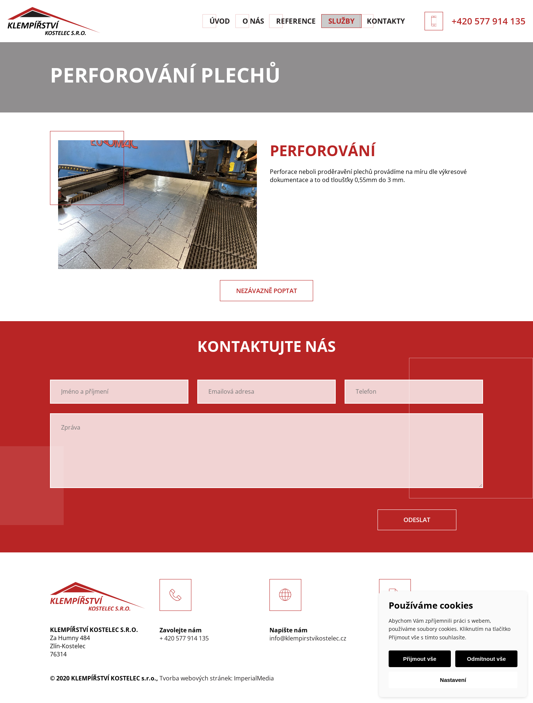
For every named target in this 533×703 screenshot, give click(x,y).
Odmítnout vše (485, 659)
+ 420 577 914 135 (184, 640)
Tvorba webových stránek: (196, 680)
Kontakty (388, 21)
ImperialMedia (254, 680)
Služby (336, 21)
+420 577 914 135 (489, 21)
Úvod (190, 21)
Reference (283, 21)
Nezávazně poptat (266, 291)
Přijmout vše (421, 659)
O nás (232, 21)
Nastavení (453, 680)
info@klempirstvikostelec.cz (307, 640)
